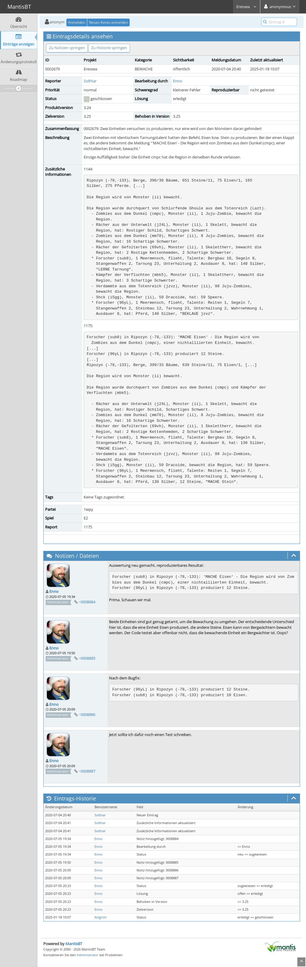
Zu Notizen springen (67, 47)
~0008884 (87, 602)
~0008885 (87, 658)
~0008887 (87, 771)
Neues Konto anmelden (108, 22)
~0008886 (87, 714)
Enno (177, 81)
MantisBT (73, 943)
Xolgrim (100, 917)
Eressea (246, 6)
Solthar (90, 81)
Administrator (88, 955)
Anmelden (76, 22)
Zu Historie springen (109, 47)
